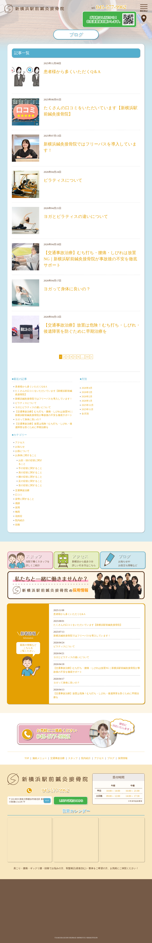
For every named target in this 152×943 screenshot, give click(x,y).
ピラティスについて (65, 180)
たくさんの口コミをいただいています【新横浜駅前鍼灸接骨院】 (87, 625)
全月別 (85, 413)
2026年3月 (87, 392)
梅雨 (17, 512)
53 (87, 356)
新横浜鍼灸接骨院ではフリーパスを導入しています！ (43, 398)
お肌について (22, 451)
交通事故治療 (22, 490)
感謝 (17, 503)
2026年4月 (87, 388)
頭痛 (17, 524)
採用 (17, 507)
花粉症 (18, 516)
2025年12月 (88, 405)
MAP (47, 800)
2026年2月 (87, 396)
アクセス (20, 442)
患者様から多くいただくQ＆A (72, 71)
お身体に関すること (26, 455)
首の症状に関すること (30, 485)
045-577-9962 (55, 790)
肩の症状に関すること (30, 472)
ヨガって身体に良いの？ (69, 289)
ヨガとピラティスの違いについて (76, 216)
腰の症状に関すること (30, 476)
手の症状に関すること (30, 468)
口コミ (18, 494)
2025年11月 (87, 409)
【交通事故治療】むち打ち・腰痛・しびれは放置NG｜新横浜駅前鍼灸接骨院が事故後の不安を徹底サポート (90, 258)
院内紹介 (20, 520)
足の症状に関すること (30, 481)
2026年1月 (87, 401)
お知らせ (20, 446)
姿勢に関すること (24, 499)
